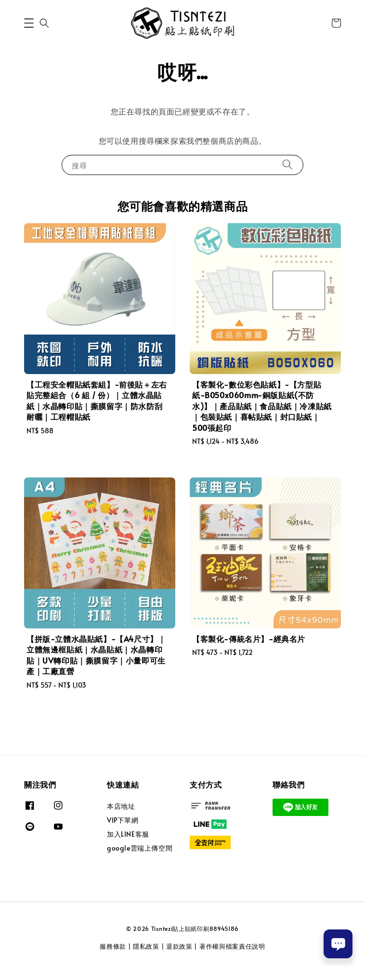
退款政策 (179, 946)
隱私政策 (146, 946)
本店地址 (121, 806)
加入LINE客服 (128, 834)
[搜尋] (287, 164)
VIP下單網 (123, 820)
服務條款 (113, 946)
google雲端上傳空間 (139, 848)
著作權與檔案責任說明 (232, 946)
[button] (28, 23)
